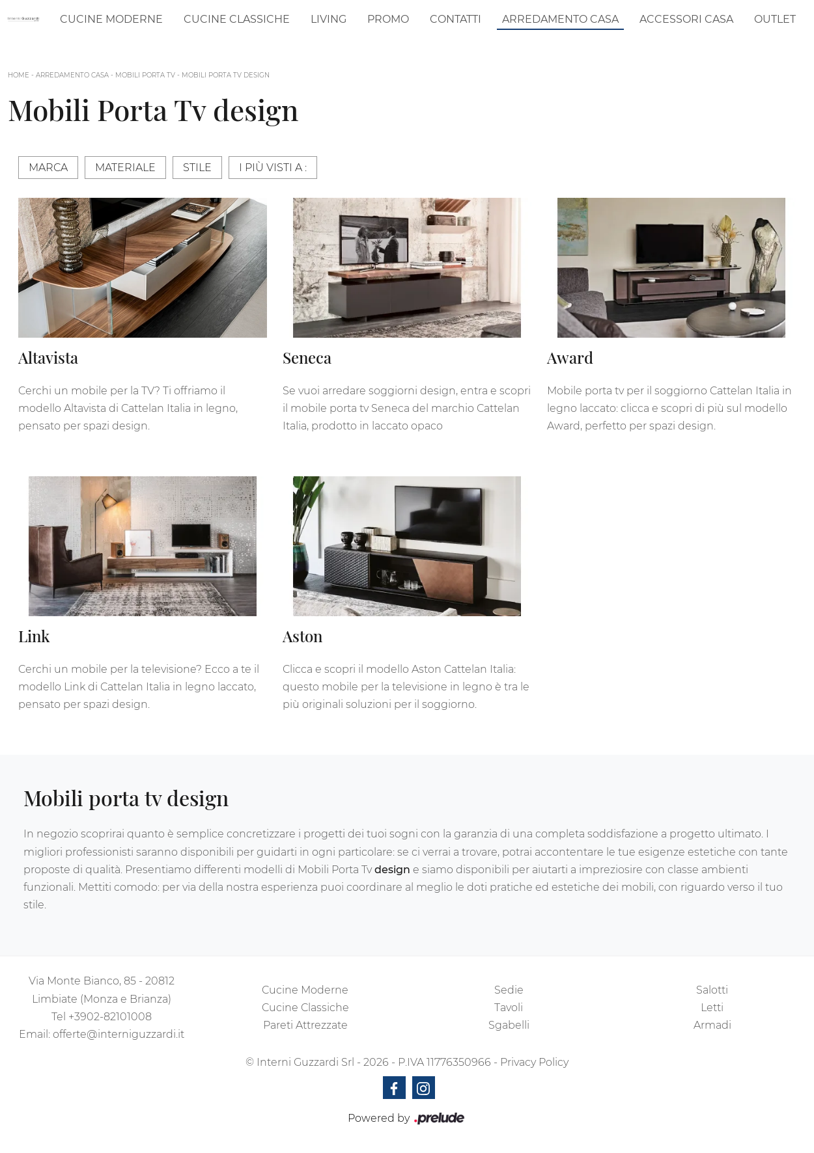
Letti (712, 1007)
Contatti (455, 19)
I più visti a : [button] (273, 167)
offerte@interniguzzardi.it (118, 1034)
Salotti (712, 990)
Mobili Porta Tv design (226, 75)
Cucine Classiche (237, 19)
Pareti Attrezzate (305, 1025)
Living (328, 19)
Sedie (509, 990)
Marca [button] (48, 167)
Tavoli (508, 1007)
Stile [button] (197, 167)
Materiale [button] (125, 167)
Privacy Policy (534, 1062)
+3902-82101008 (110, 1017)
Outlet (775, 19)
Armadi (712, 1025)
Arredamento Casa (560, 19)
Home (18, 75)
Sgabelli (508, 1025)
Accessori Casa (686, 19)
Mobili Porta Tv (145, 75)
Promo (388, 19)
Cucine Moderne (111, 19)
